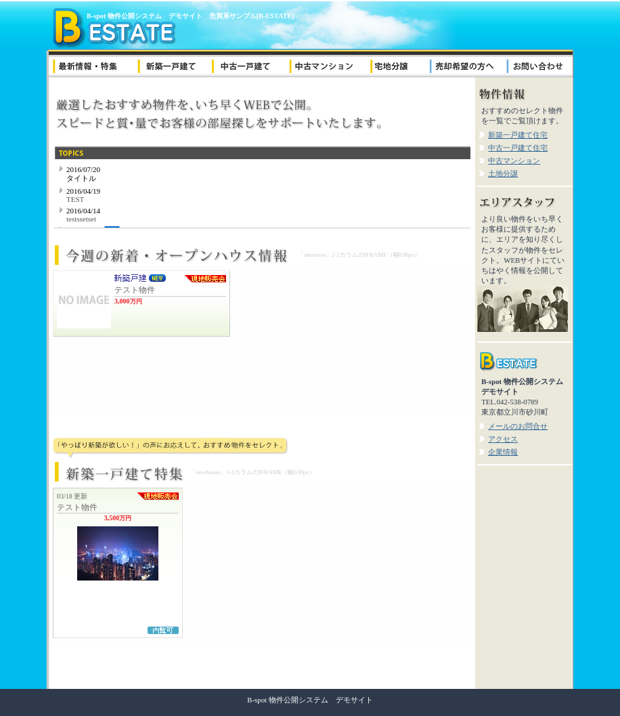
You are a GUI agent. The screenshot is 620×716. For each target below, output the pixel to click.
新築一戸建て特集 (260, 567)
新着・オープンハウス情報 (260, 339)
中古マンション (514, 160)
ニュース (262, 194)
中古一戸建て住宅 (518, 148)
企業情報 (503, 452)
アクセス (503, 439)
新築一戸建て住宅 (518, 135)
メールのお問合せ (518, 426)
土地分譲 (503, 173)
